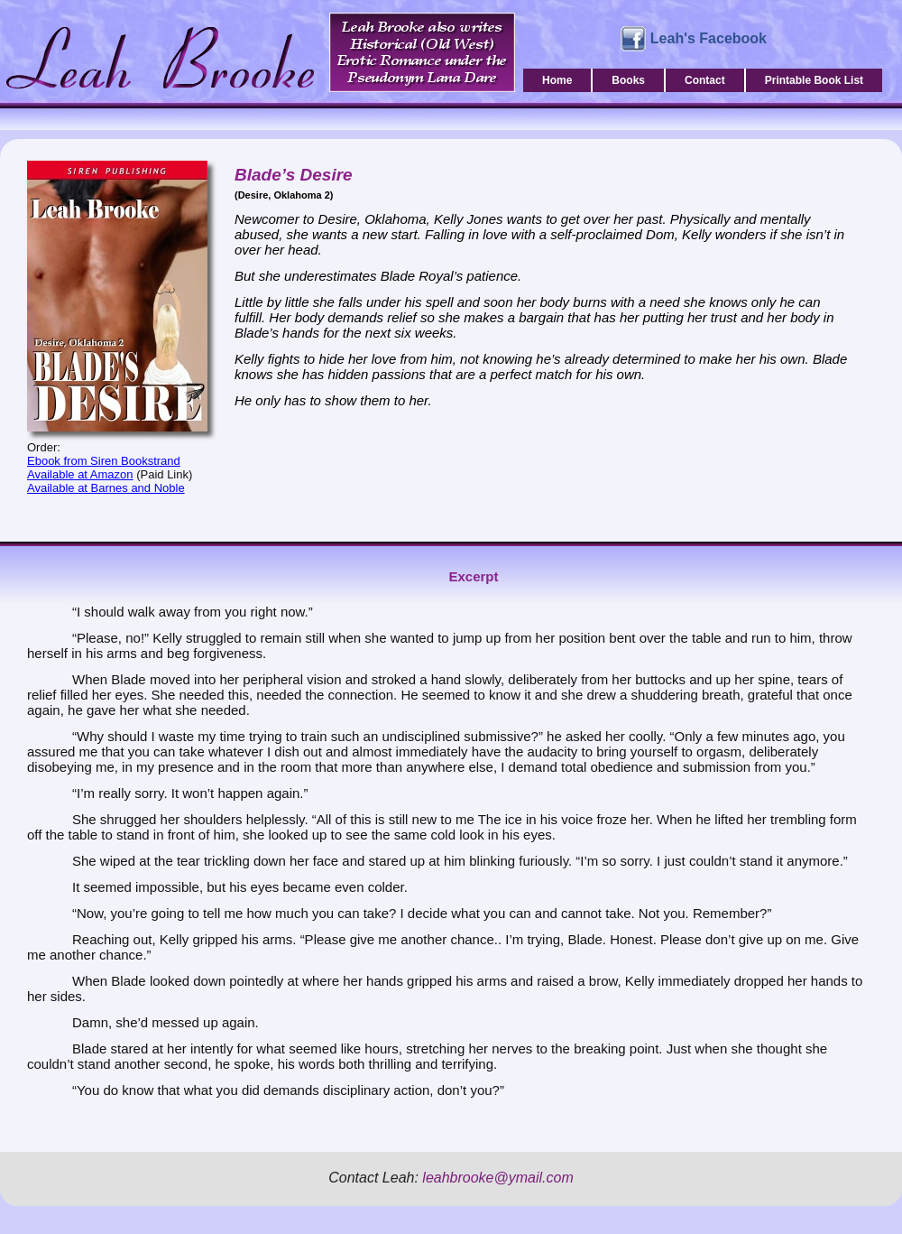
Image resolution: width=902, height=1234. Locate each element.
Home (557, 80)
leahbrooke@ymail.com (497, 1177)
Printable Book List (814, 80)
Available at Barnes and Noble (106, 488)
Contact (705, 80)
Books (628, 80)
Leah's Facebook (708, 38)
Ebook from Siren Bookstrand (103, 461)
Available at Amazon (80, 474)
